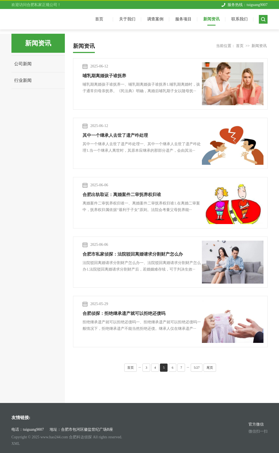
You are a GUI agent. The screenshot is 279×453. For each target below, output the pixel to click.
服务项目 (183, 19)
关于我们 (127, 19)
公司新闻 (23, 63)
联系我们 (239, 19)
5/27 (196, 368)
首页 (240, 46)
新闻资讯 (211, 19)
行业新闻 (23, 80)
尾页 (210, 368)
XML (15, 444)
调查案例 (155, 19)
